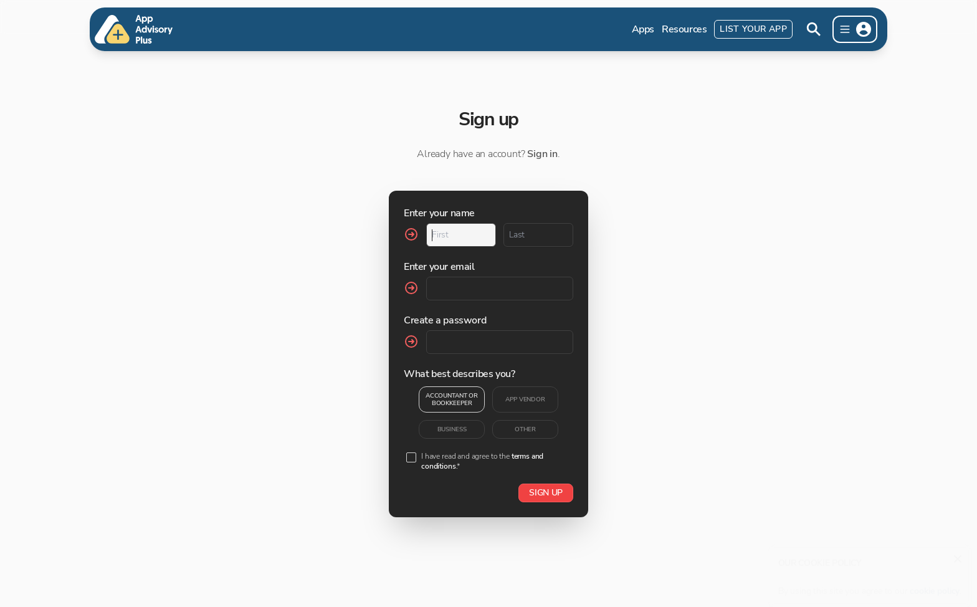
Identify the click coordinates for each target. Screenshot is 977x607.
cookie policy (935, 585)
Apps (643, 29)
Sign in (542, 154)
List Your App (753, 29)
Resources (684, 29)
